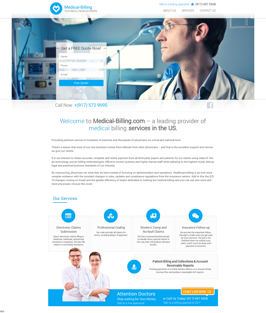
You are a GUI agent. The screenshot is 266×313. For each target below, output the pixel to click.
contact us (208, 10)
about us (169, 10)
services (188, 10)
